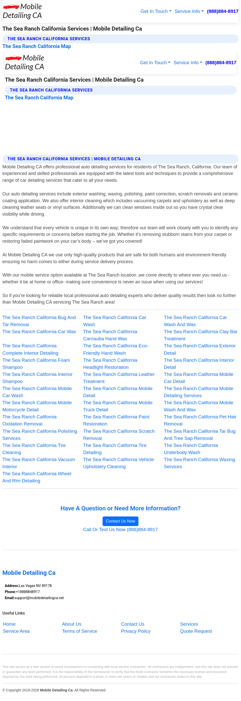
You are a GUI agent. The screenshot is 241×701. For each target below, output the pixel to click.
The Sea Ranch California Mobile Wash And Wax (198, 406)
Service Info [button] (187, 11)
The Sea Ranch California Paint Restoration (116, 420)
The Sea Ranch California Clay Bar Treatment (200, 335)
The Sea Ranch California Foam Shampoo (36, 363)
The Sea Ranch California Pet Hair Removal (200, 420)
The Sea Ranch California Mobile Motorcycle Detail (37, 406)
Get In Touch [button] (154, 11)
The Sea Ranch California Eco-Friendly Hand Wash (115, 349)
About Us (71, 624)
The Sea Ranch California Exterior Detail (200, 349)
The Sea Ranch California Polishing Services (40, 434)
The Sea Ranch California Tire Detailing (115, 449)
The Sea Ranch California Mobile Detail (118, 392)
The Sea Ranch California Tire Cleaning (34, 449)
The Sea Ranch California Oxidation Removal (30, 420)
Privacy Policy (136, 631)
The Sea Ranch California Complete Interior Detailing (31, 349)
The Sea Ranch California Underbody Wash (191, 449)
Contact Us (132, 624)
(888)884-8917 (222, 11)
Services (189, 624)
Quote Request (196, 631)
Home (9, 624)
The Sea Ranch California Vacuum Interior (39, 463)
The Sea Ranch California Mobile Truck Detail (118, 406)
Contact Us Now (120, 521)
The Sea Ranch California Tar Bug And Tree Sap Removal (200, 434)
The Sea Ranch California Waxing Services (199, 463)
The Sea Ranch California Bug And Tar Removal (39, 321)
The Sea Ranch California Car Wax (39, 331)
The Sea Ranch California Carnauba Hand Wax (110, 335)
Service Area (16, 631)
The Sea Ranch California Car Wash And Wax (195, 321)
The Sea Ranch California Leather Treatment (119, 378)
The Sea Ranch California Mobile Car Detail (198, 378)
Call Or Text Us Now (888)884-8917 (120, 529)
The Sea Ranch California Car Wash (114, 321)
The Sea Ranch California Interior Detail (199, 363)
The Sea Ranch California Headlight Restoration (110, 363)
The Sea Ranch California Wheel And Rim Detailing (37, 477)
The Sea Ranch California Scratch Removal (119, 434)
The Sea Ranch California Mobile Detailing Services (198, 392)
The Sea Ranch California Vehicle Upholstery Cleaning (118, 463)
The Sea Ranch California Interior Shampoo (38, 378)
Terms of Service (79, 631)
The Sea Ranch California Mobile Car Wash (37, 392)
